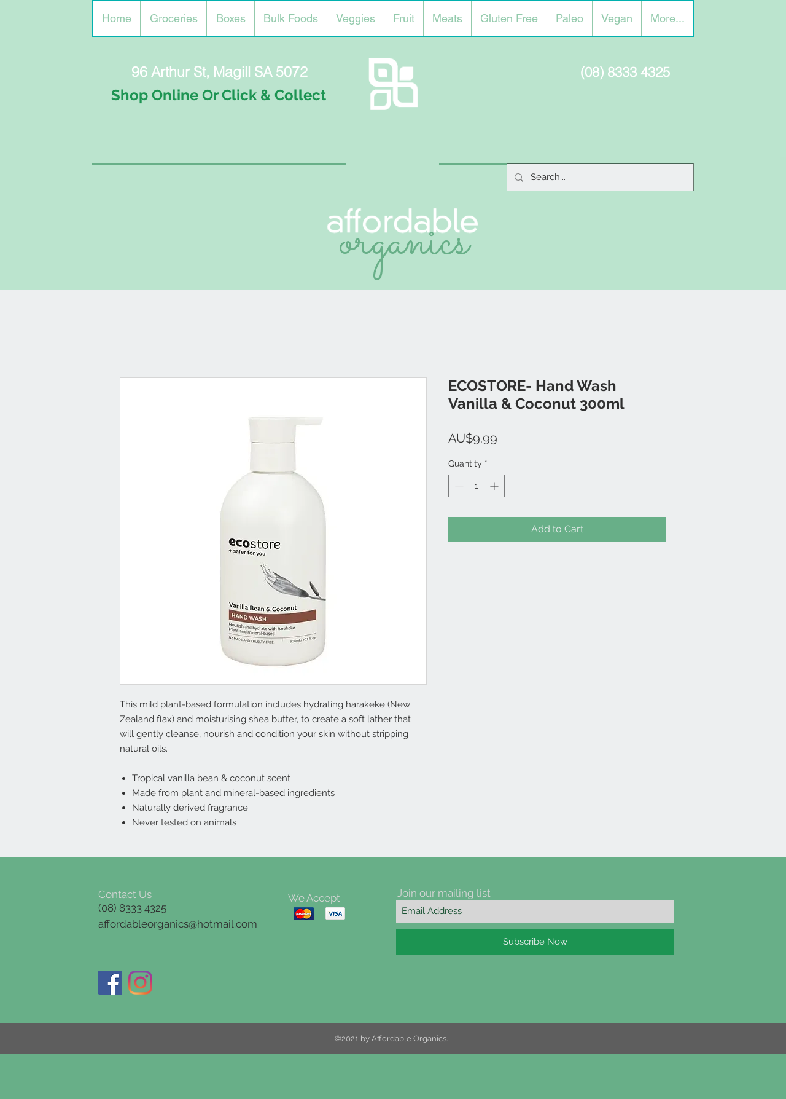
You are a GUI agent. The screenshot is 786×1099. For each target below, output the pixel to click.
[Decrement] (457, 486)
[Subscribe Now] (535, 942)
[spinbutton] (476, 486)
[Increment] (495, 486)
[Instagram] (140, 983)
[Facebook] (110, 983)
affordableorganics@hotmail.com (177, 924)
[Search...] (599, 177)
